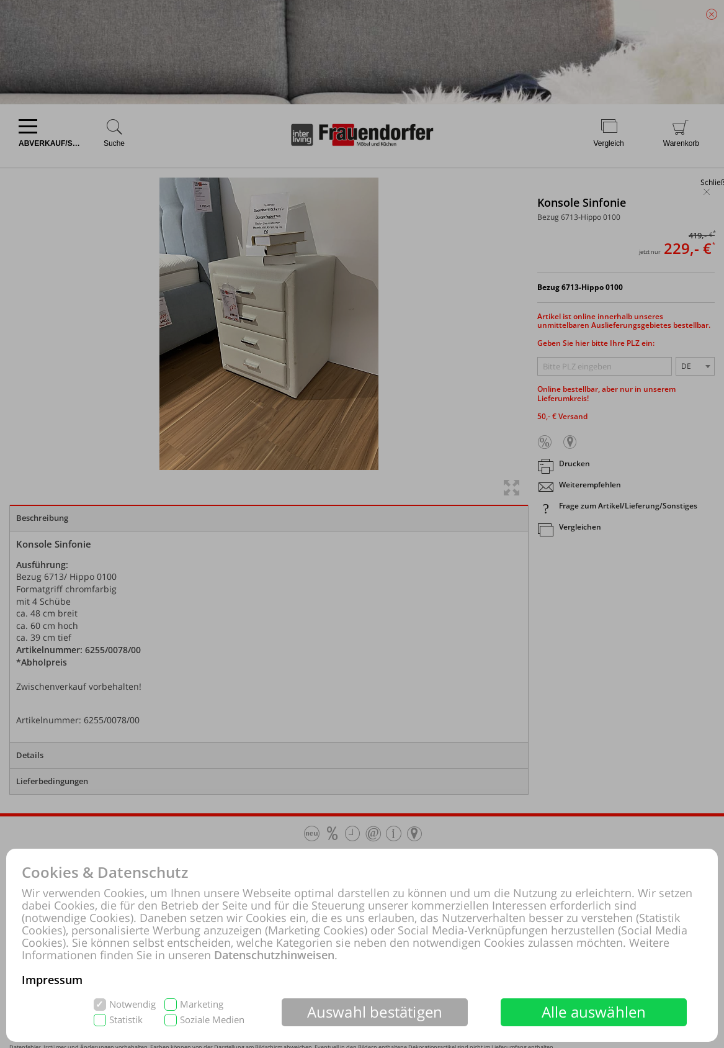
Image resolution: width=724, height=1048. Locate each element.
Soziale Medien (212, 1020)
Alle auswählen (594, 1011)
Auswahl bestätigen (375, 1011)
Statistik (126, 1020)
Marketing (201, 1004)
